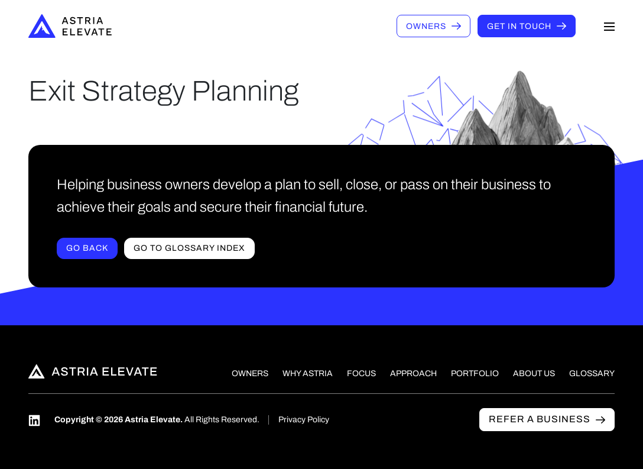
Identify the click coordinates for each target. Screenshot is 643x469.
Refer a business (539, 419)
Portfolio (475, 373)
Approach (413, 373)
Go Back (87, 248)
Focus (361, 373)
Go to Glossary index (189, 248)
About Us (534, 373)
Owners (426, 26)
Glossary (592, 373)
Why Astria (307, 373)
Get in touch (519, 26)
